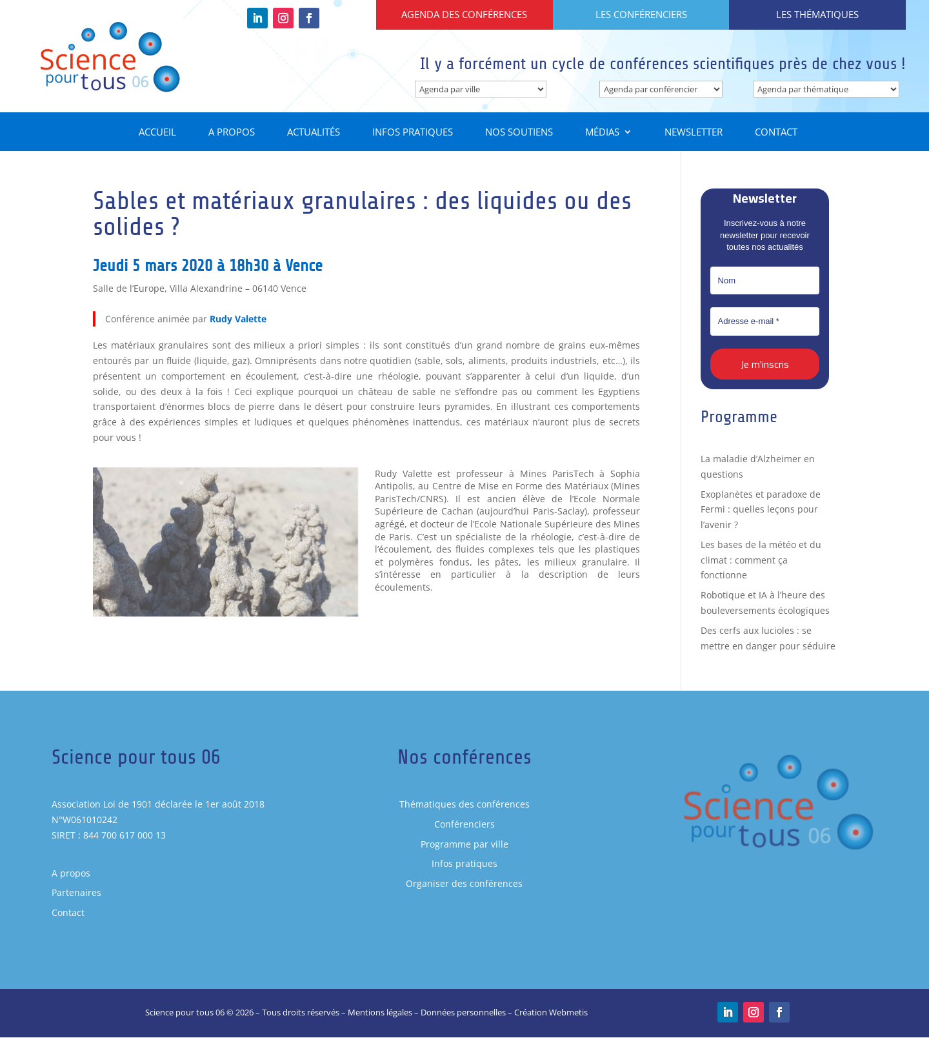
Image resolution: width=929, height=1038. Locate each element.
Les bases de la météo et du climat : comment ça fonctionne (761, 560)
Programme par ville (464, 844)
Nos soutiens (519, 133)
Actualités (313, 133)
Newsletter (693, 133)
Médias (602, 133)
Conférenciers (464, 824)
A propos (231, 133)
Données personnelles (463, 1013)
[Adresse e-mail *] (765, 322)
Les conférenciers (641, 14)
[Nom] (765, 281)
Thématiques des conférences (464, 805)
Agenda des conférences (464, 14)
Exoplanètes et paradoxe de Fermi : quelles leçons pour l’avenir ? (761, 509)
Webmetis (568, 1013)
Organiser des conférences (464, 884)
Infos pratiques (412, 133)
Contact (776, 133)
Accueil (157, 133)
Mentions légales (380, 1013)
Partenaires (76, 893)
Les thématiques (817, 14)
